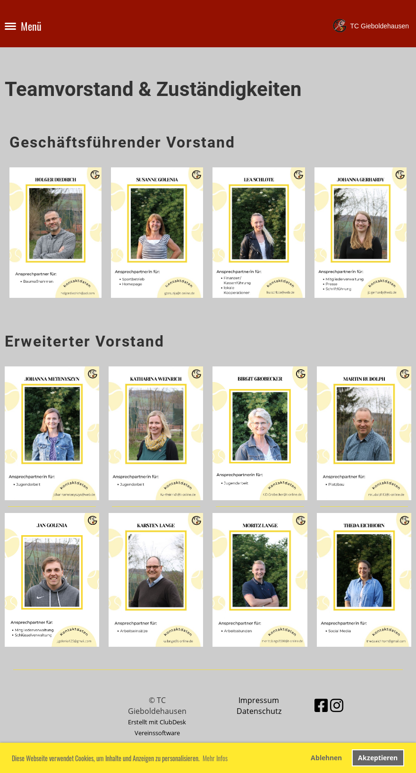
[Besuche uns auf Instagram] (336, 705)
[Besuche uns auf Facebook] (321, 705)
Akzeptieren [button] (378, 757)
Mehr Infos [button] (215, 758)
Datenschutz (259, 711)
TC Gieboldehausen (379, 26)
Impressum (258, 700)
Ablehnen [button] (326, 757)
